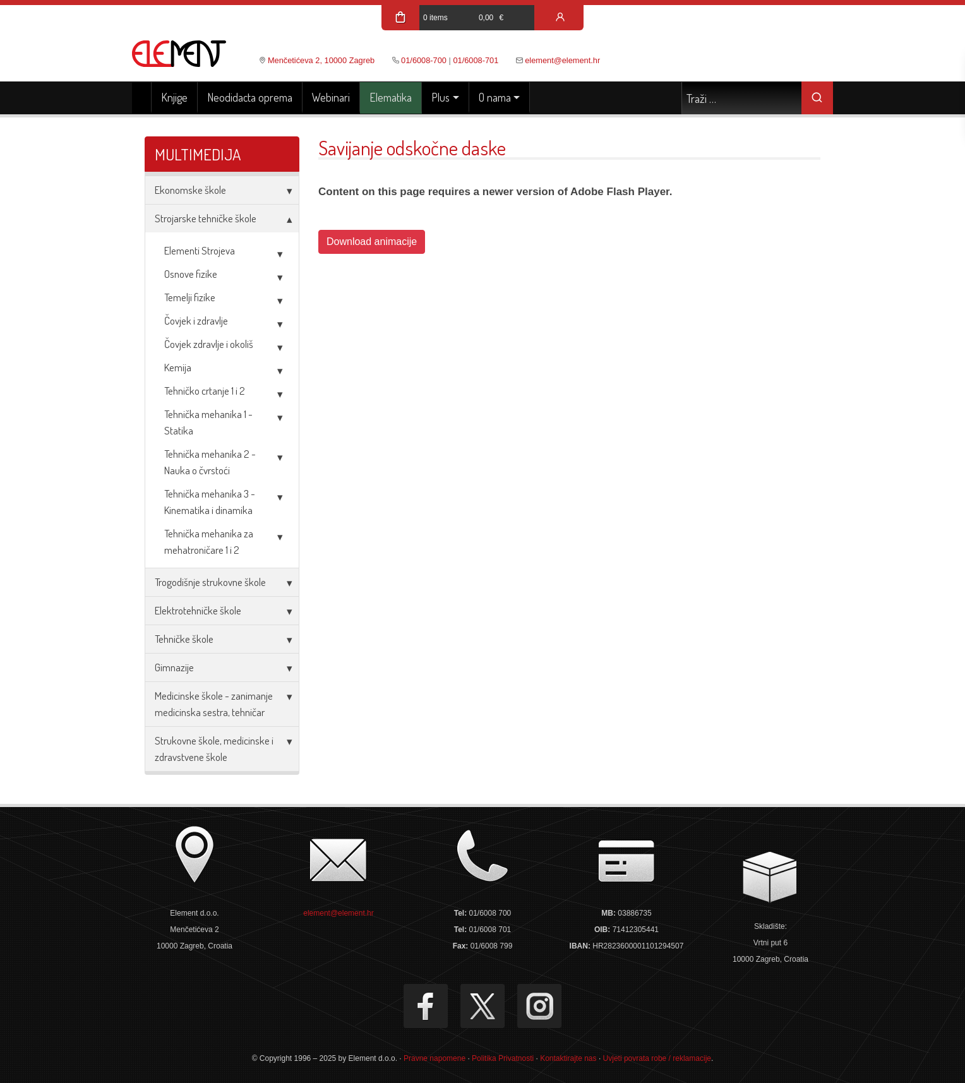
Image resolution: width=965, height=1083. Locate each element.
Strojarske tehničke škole (205, 218)
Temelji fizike (189, 297)
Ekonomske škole (190, 189)
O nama (495, 97)
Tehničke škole (184, 638)
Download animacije (372, 241)
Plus (440, 97)
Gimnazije (174, 667)
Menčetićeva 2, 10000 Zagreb (321, 60)
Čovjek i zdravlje (196, 320)
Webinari (331, 97)
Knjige (174, 97)
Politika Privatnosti (503, 1058)
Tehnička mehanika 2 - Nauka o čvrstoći (210, 462)
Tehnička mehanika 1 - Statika (208, 422)
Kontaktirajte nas (568, 1058)
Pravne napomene (434, 1058)
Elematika (390, 97)
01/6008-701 (475, 60)
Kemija (177, 367)
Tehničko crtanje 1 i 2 (204, 390)
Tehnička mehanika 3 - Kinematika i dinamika (209, 502)
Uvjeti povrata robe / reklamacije (657, 1058)
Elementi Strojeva (199, 250)
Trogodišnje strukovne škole (210, 582)
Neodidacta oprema (249, 97)
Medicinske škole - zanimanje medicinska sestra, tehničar (214, 704)
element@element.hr (562, 60)
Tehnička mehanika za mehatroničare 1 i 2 (208, 541)
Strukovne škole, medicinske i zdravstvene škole (214, 748)
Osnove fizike (190, 273)
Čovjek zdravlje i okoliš (208, 343)
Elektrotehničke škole (198, 610)
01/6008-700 (424, 60)
